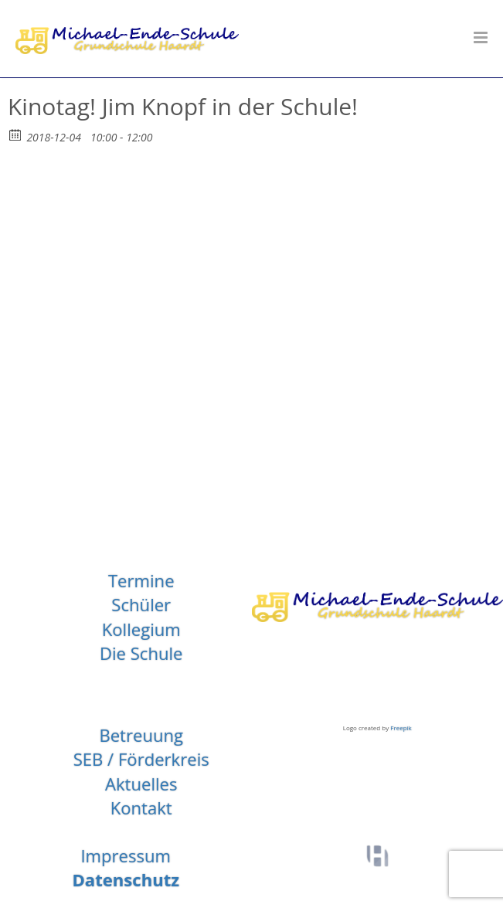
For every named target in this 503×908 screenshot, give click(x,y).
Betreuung (141, 734)
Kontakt (141, 807)
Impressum (125, 855)
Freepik (401, 727)
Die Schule (141, 653)
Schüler (141, 604)
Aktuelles (141, 783)
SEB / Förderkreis (141, 758)
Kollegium (141, 629)
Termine (141, 580)
